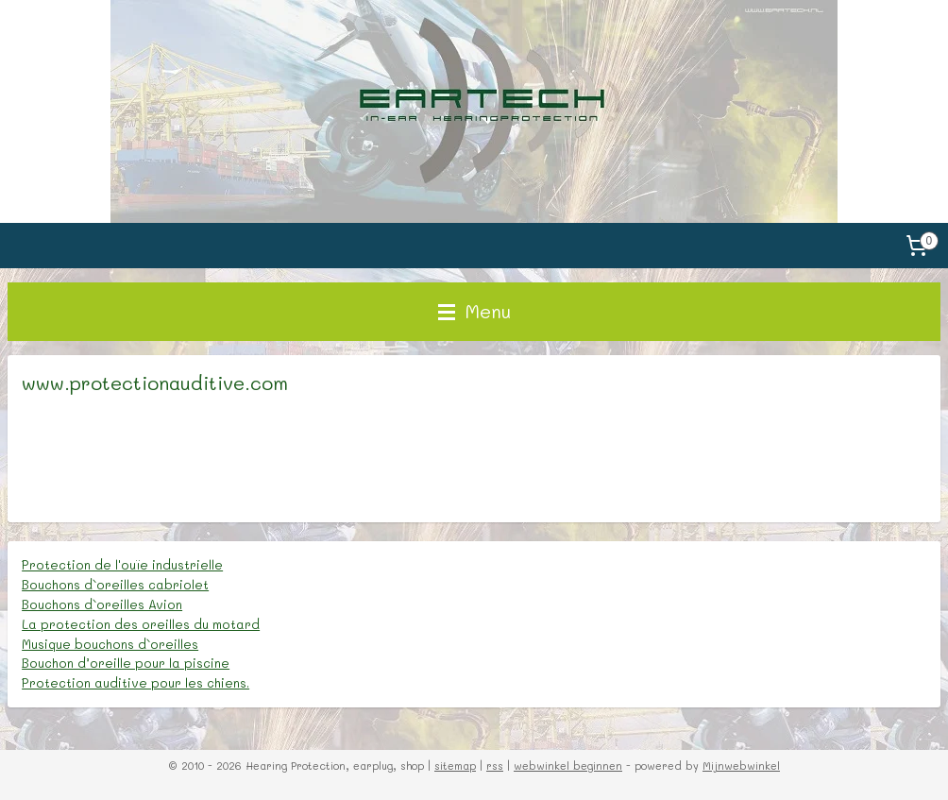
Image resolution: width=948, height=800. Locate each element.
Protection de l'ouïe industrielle (122, 564)
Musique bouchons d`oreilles (110, 644)
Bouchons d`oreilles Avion (102, 604)
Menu (474, 311)
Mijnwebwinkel (741, 765)
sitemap (455, 765)
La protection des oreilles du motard (141, 624)
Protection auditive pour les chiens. (135, 682)
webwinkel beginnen (568, 765)
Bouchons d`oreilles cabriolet (115, 584)
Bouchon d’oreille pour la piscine (125, 663)
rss (494, 765)
